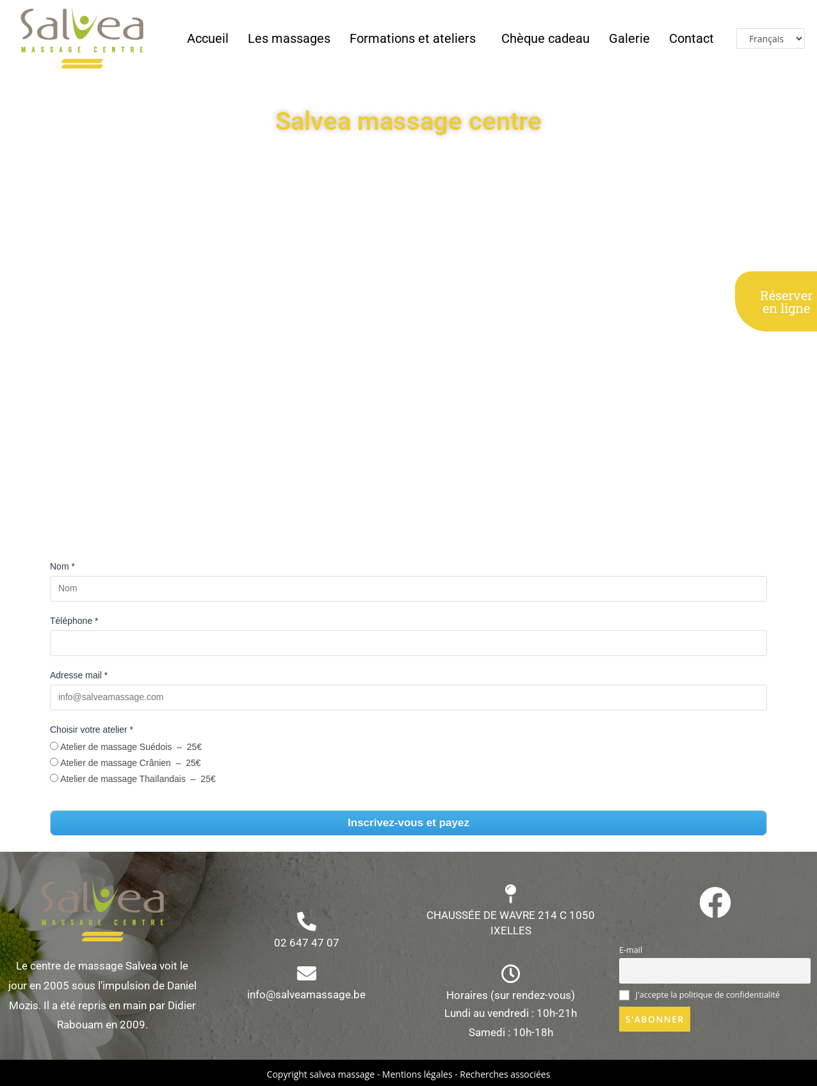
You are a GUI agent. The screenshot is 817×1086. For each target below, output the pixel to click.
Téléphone (74, 621)
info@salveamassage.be (306, 994)
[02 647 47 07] (306, 921)
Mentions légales (417, 1074)
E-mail (630, 950)
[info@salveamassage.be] (306, 973)
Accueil (208, 38)
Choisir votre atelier (91, 729)
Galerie (629, 38)
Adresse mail (79, 675)
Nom (62, 566)
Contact (691, 38)
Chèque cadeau (545, 38)
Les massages (289, 38)
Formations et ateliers (413, 38)
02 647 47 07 (306, 942)
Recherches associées (505, 1074)
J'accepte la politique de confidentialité (699, 994)
